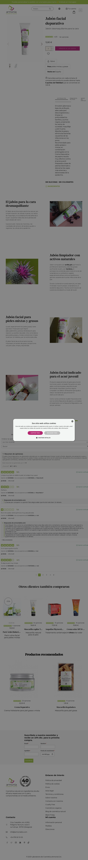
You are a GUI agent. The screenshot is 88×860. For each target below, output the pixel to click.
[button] (44, 438)
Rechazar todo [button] (52, 433)
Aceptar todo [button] (35, 433)
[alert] (44, 430)
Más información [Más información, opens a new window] (63, 428)
